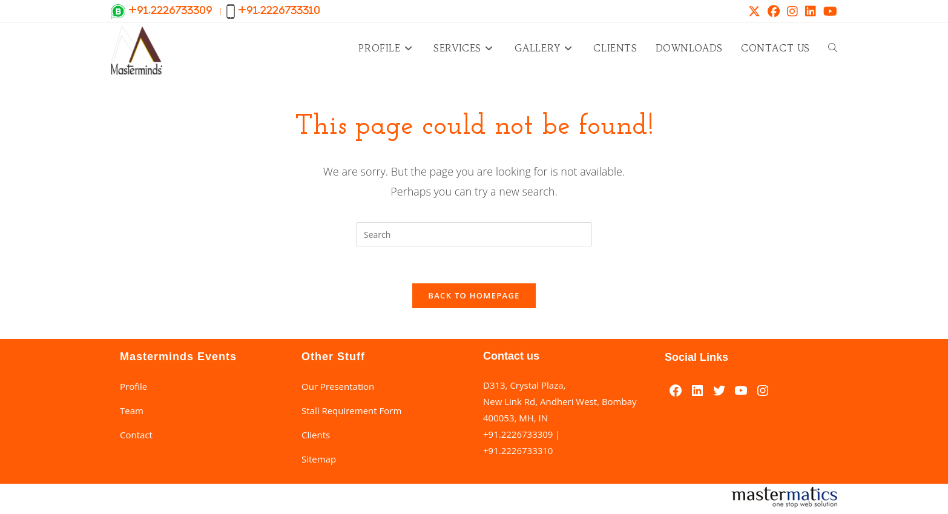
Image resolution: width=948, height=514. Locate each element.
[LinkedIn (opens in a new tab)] (811, 11)
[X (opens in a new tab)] (754, 11)
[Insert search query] (474, 234)
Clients (315, 435)
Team (131, 410)
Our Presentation (337, 386)
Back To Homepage (473, 295)
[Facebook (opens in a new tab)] (773, 11)
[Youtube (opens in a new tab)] (828, 11)
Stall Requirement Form (351, 410)
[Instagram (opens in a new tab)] (792, 11)
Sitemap (318, 459)
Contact (136, 435)
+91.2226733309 (518, 434)
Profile (133, 386)
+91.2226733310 (518, 450)
